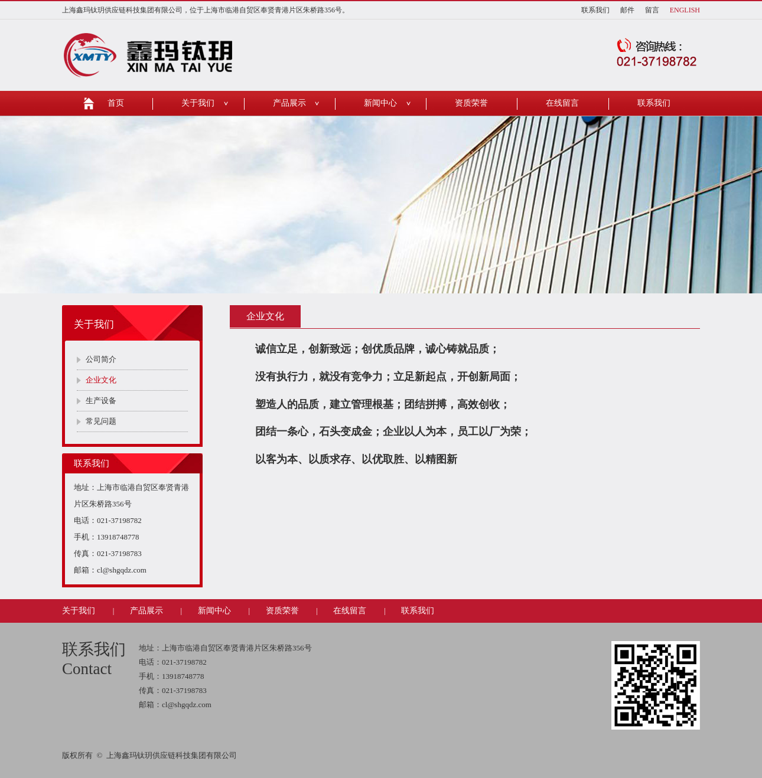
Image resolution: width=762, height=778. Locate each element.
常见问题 (101, 421)
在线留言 (562, 103)
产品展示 (289, 103)
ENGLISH (685, 10)
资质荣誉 (471, 103)
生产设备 (101, 400)
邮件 (627, 10)
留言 (652, 10)
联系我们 (595, 10)
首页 (116, 103)
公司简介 (101, 359)
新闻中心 (380, 103)
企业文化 (101, 379)
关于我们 (197, 103)
